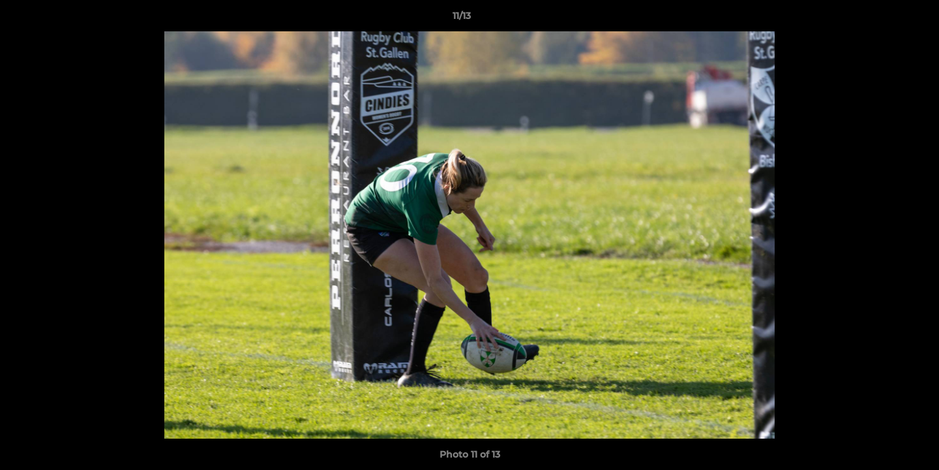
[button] (884, 19)
